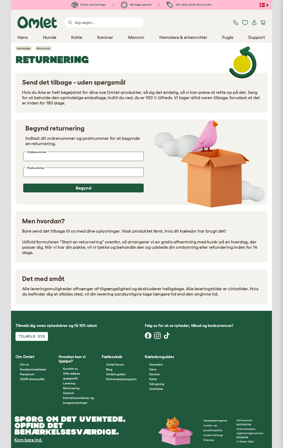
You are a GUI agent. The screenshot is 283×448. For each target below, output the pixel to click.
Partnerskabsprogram (121, 379)
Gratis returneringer (89, 4)
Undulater (156, 389)
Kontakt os (70, 368)
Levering (69, 383)
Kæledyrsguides (159, 357)
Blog (109, 369)
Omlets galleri (116, 374)
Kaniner (154, 374)
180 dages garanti (136, 4)
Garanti (68, 393)
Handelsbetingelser (215, 420)
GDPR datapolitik (32, 379)
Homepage (23, 48)
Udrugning (156, 384)
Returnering (71, 388)
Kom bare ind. (28, 439)
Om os (24, 364)
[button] (184, 357)
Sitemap (208, 440)
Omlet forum (115, 364)
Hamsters (156, 364)
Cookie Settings (213, 435)
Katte (153, 379)
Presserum (27, 374)
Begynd (83, 188)
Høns (152, 369)
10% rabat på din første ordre (189, 4)
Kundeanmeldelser (33, 369)
